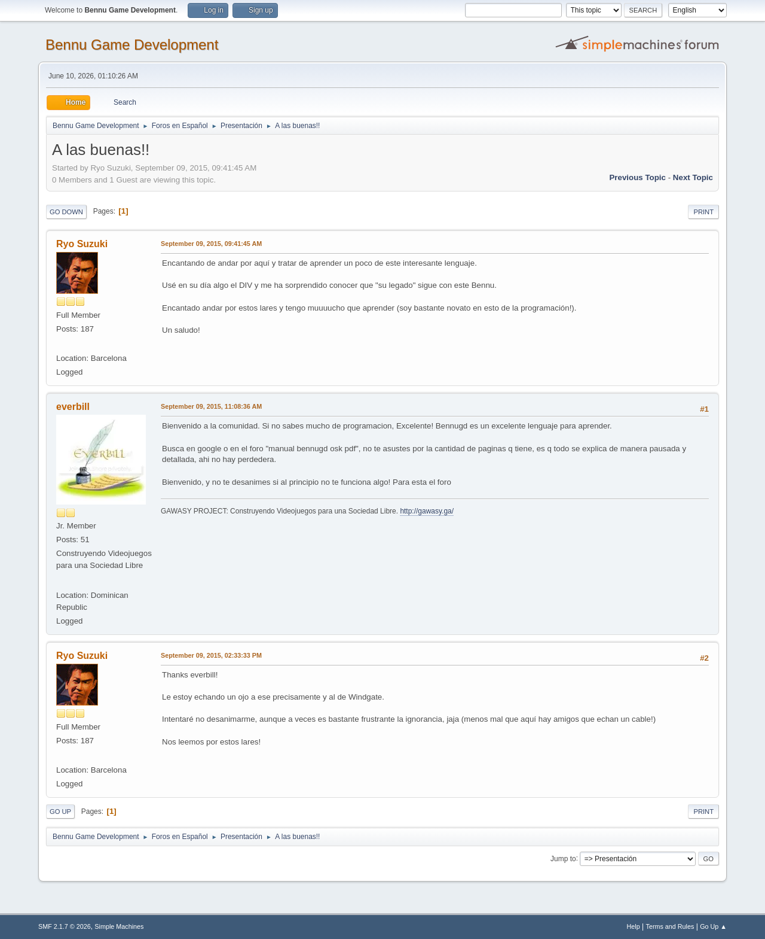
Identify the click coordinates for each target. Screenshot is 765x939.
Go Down (66, 211)
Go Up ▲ (713, 926)
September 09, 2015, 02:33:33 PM (211, 655)
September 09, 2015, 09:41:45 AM (211, 243)
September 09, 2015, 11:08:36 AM (211, 406)
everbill (73, 407)
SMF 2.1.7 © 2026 (64, 926)
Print (703, 211)
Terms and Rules (670, 926)
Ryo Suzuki (82, 244)
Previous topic (637, 177)
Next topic (693, 177)
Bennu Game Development (131, 45)
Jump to (563, 858)
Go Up (60, 811)
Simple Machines (118, 926)
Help (633, 926)
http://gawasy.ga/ (427, 511)
